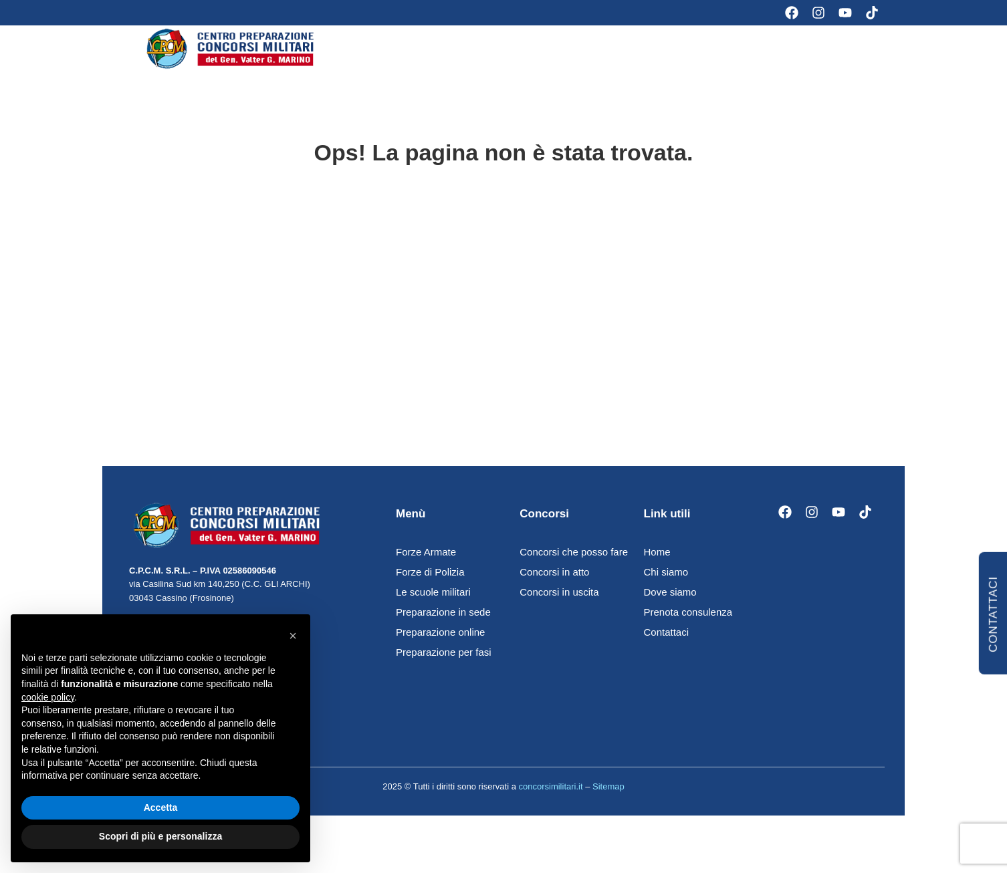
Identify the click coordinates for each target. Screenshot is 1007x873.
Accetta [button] (161, 807)
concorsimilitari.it (550, 797)
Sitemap (608, 797)
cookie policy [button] (47, 697)
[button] (293, 635)
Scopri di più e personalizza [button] (160, 836)
